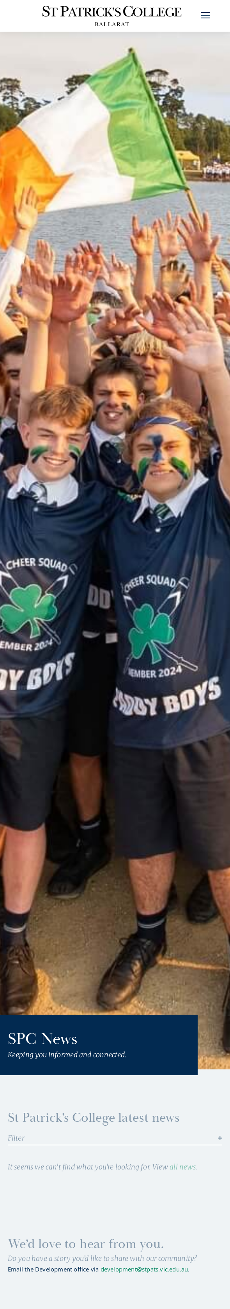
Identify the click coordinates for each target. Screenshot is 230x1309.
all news (183, 1176)
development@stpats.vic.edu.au (144, 1278)
